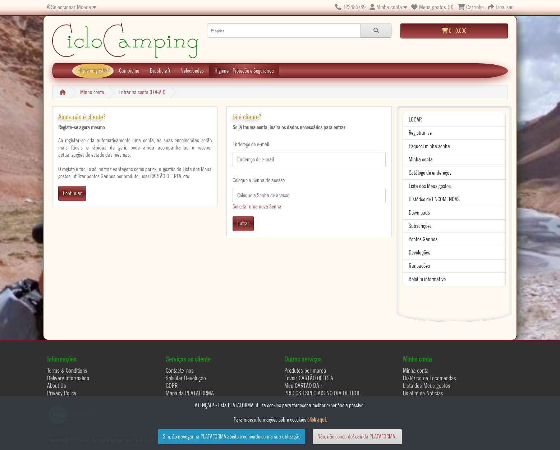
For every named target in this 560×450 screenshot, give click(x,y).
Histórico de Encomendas (429, 378)
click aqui (316, 419)
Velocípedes (192, 70)
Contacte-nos (180, 370)
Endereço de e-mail (251, 144)
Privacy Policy (61, 393)
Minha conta (92, 92)
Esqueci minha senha (429, 146)
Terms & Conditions (67, 370)
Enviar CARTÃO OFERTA (308, 378)
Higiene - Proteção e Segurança (244, 70)
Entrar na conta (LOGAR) (142, 92)
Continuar (72, 193)
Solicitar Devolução (186, 378)
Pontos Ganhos (423, 239)
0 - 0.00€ (454, 30)
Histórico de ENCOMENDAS (434, 199)
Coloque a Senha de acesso (259, 180)
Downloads (419, 212)
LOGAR (415, 119)
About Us (56, 385)
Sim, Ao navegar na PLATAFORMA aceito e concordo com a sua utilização (231, 436)
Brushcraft (160, 70)
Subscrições (420, 225)
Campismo (129, 70)
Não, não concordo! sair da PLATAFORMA (356, 436)
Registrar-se (420, 132)
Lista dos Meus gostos (430, 186)
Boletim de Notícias (423, 393)
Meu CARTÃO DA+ (304, 385)
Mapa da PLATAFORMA (190, 393)
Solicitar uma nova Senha (257, 206)
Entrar (243, 223)
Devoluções (419, 252)
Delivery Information (68, 378)
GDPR (172, 385)
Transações (419, 265)
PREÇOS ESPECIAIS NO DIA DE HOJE (322, 393)
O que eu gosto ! (93, 70)
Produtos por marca (305, 370)
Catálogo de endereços (430, 172)
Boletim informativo (427, 279)
